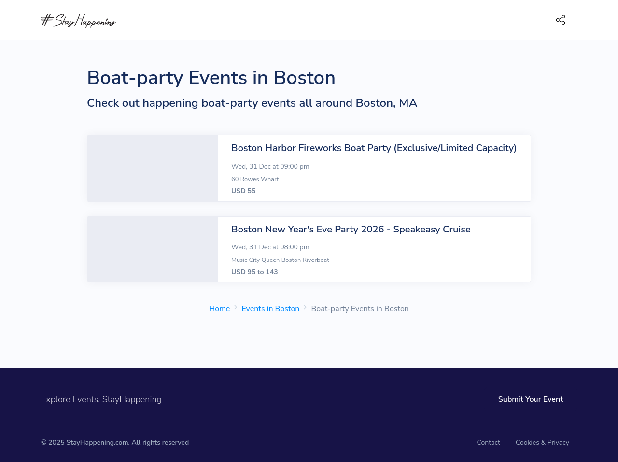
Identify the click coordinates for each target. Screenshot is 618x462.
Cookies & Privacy (542, 442)
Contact (488, 442)
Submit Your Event (530, 399)
